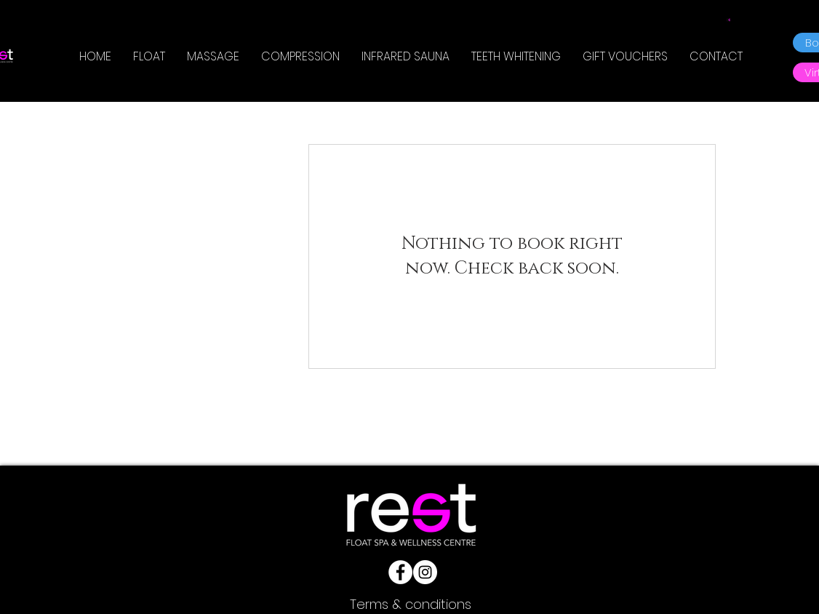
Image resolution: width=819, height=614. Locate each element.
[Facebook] (400, 572)
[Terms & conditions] (410, 604)
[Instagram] (425, 572)
